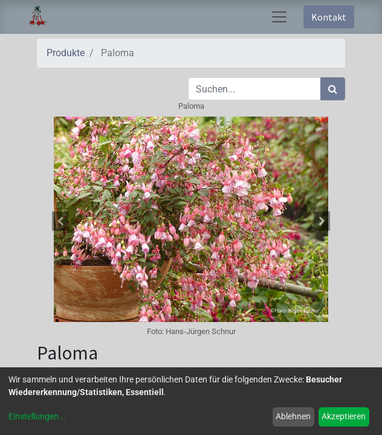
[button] (60, 221)
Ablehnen (293, 416)
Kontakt (328, 17)
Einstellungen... (37, 416)
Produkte (66, 53)
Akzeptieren (344, 416)
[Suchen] (332, 88)
